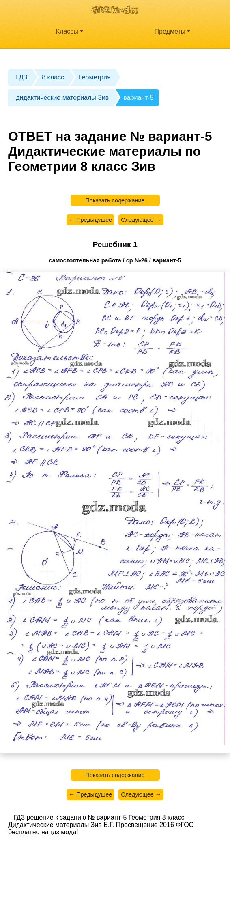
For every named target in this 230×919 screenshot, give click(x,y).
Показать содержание (114, 200)
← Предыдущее (90, 220)
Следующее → (141, 220)
